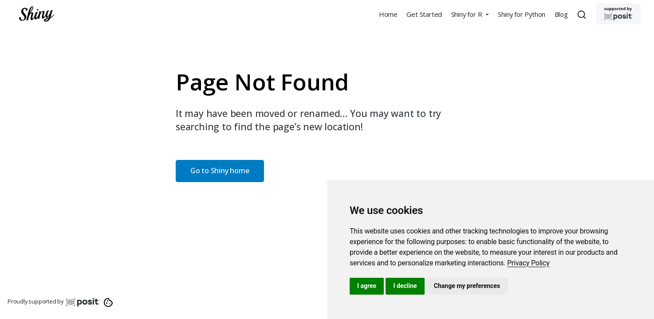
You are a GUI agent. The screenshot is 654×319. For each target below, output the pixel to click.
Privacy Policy (528, 263)
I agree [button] (366, 285)
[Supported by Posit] (618, 14)
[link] (528, 263)
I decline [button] (405, 285)
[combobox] (583, 14)
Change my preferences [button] (467, 285)
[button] (469, 14)
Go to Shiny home (219, 170)
